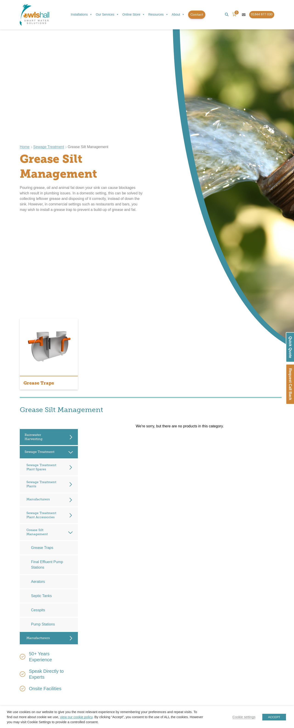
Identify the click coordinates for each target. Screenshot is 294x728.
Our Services (107, 14)
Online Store (133, 14)
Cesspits (38, 610)
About (178, 14)
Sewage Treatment (48, 147)
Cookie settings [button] (243, 717)
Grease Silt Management (37, 532)
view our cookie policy (76, 717)
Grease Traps (42, 548)
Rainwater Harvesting (33, 437)
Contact (196, 15)
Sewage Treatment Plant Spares (41, 467)
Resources (158, 14)
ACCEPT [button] (274, 717)
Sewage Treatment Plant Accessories (41, 515)
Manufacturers (38, 499)
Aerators (38, 582)
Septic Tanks (41, 596)
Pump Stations (43, 624)
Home (25, 147)
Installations (81, 14)
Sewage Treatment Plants (41, 484)
